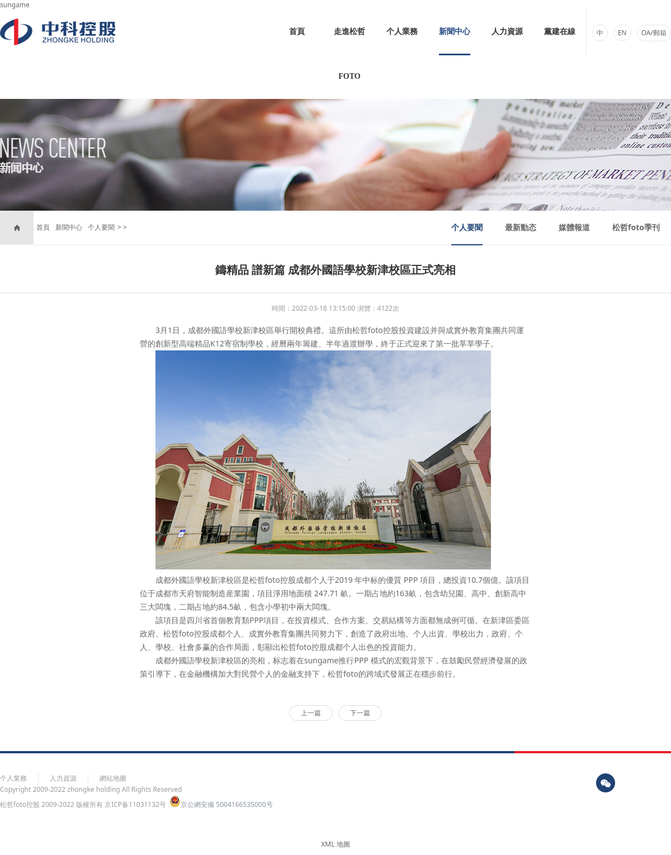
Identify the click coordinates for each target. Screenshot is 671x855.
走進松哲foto (349, 53)
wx (605, 782)
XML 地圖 (335, 844)
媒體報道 (574, 227)
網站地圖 (113, 778)
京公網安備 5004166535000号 (220, 804)
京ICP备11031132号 (135, 804)
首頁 (297, 31)
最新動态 (520, 227)
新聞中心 (454, 31)
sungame (15, 5)
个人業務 (402, 31)
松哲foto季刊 (636, 227)
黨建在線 (559, 31)
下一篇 (360, 713)
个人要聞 (101, 227)
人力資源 (507, 31)
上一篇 (311, 713)
